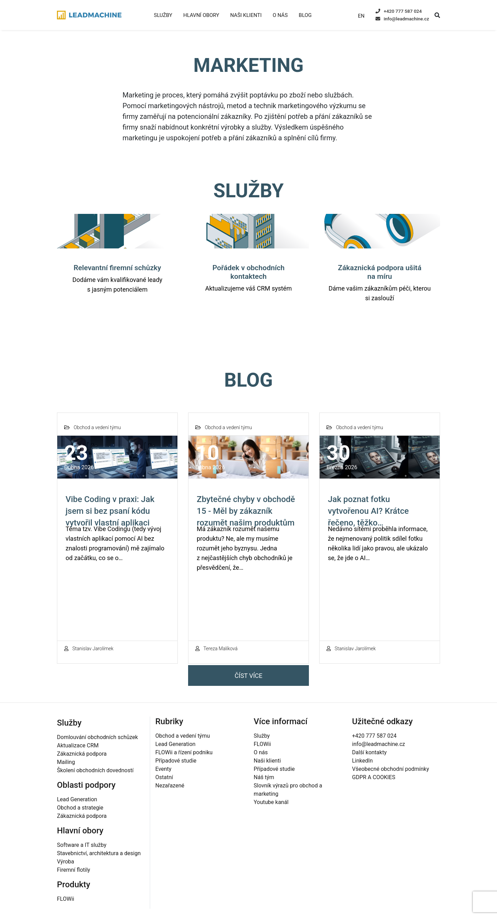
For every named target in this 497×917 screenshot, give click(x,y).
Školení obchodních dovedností (95, 770)
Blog (305, 15)
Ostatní (164, 777)
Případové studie (175, 760)
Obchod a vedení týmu (182, 735)
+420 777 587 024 (399, 11)
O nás (280, 15)
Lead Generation (77, 799)
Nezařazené (169, 785)
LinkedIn (362, 760)
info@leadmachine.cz (402, 18)
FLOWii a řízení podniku (184, 752)
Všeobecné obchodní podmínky (390, 769)
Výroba (65, 861)
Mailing (66, 762)
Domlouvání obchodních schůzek (97, 737)
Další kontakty (369, 752)
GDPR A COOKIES (373, 777)
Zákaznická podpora (82, 753)
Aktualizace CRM (78, 745)
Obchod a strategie (80, 807)
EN (361, 16)
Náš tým (264, 777)
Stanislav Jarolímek (89, 648)
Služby (163, 15)
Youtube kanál (271, 802)
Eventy (163, 769)
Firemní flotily (73, 870)
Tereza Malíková (216, 648)
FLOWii (65, 899)
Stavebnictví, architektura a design (98, 853)
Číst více (248, 675)
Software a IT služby (81, 845)
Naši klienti (246, 15)
